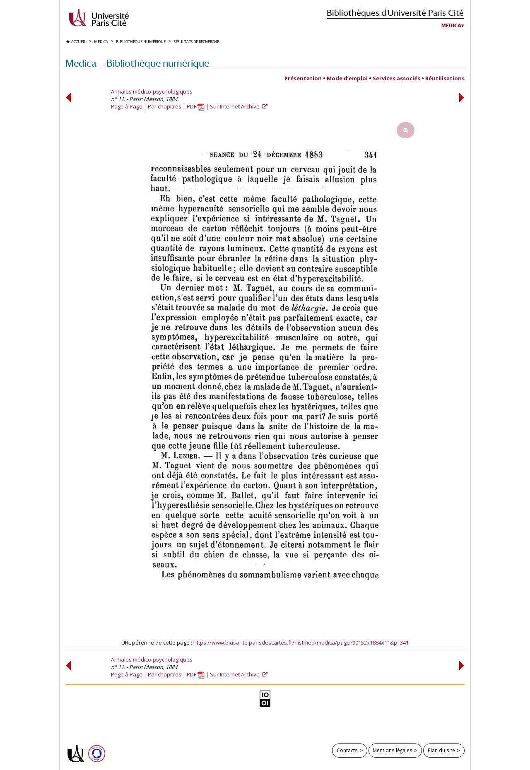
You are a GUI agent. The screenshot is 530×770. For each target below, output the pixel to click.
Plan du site (441, 750)
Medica (451, 26)
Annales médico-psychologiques (152, 91)
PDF (196, 106)
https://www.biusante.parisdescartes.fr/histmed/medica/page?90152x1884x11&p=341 (301, 642)
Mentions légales (392, 750)
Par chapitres (164, 106)
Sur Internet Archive (235, 106)
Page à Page (126, 106)
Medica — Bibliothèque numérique (137, 63)
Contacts (347, 750)
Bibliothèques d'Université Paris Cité (395, 12)
